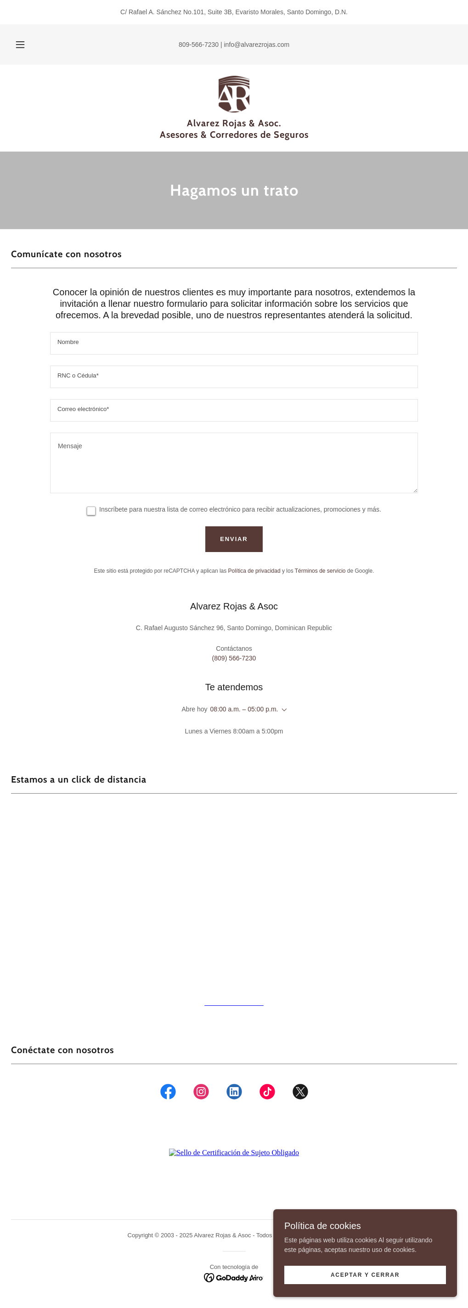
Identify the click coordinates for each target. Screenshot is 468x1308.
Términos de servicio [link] (320, 571)
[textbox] (234, 343)
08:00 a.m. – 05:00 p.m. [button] (244, 709)
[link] (234, 94)
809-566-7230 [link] (199, 44)
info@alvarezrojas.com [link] (257, 44)
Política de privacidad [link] (254, 571)
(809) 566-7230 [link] (234, 658)
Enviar (234, 539)
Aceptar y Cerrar (365, 1275)
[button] (31, 44)
